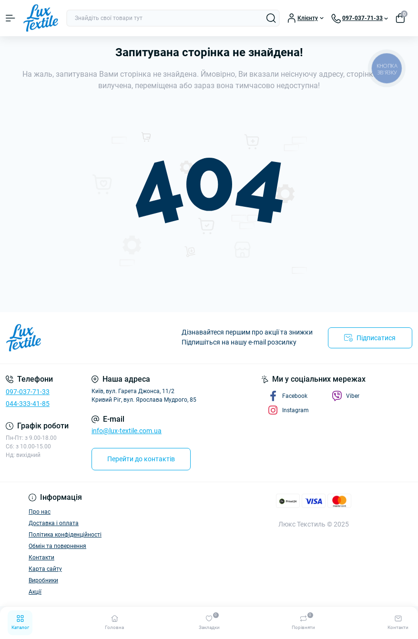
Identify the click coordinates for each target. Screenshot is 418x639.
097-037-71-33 (28, 392)
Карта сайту (45, 569)
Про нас (40, 511)
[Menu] (10, 18)
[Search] (271, 18)
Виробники (43, 580)
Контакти (41, 557)
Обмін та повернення (57, 546)
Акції (35, 591)
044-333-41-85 (28, 403)
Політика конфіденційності (65, 534)
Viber (345, 396)
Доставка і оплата (54, 523)
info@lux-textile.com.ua (127, 431)
